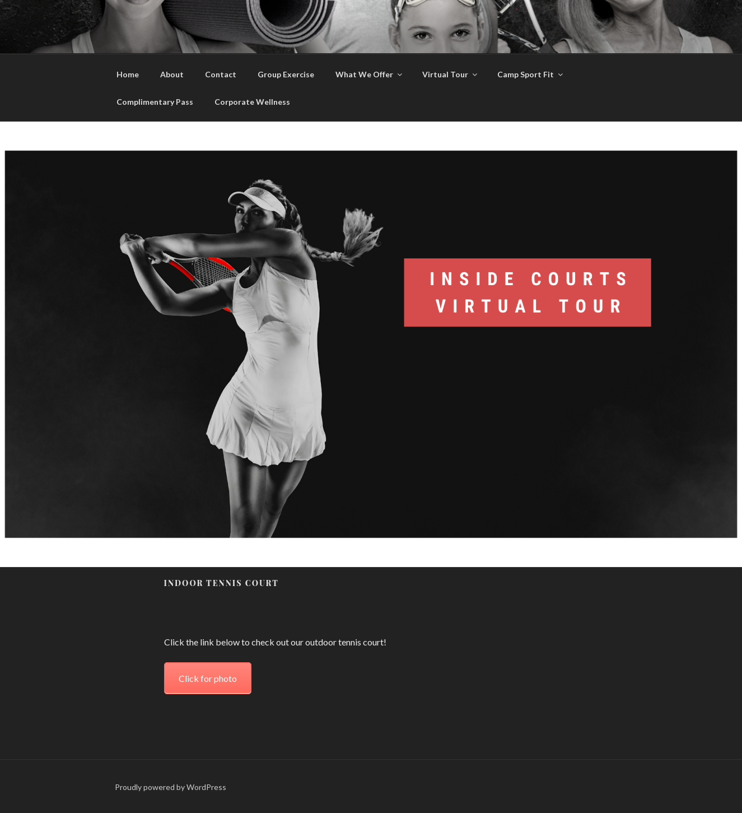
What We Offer (369, 74)
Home (127, 74)
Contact (220, 74)
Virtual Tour (450, 74)
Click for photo (208, 678)
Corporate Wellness (252, 101)
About (172, 74)
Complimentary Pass (154, 101)
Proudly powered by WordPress (170, 787)
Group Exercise (286, 74)
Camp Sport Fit (530, 74)
